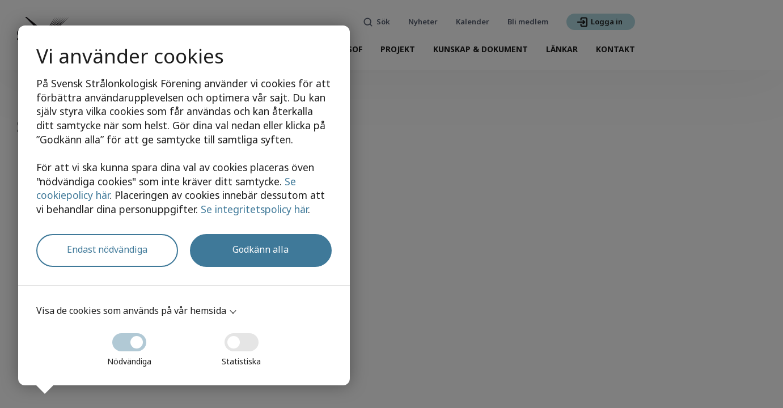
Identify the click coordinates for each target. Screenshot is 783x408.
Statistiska (241, 346)
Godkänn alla (260, 249)
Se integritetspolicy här (254, 209)
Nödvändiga (129, 346)
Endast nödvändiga (107, 249)
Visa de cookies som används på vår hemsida (131, 310)
